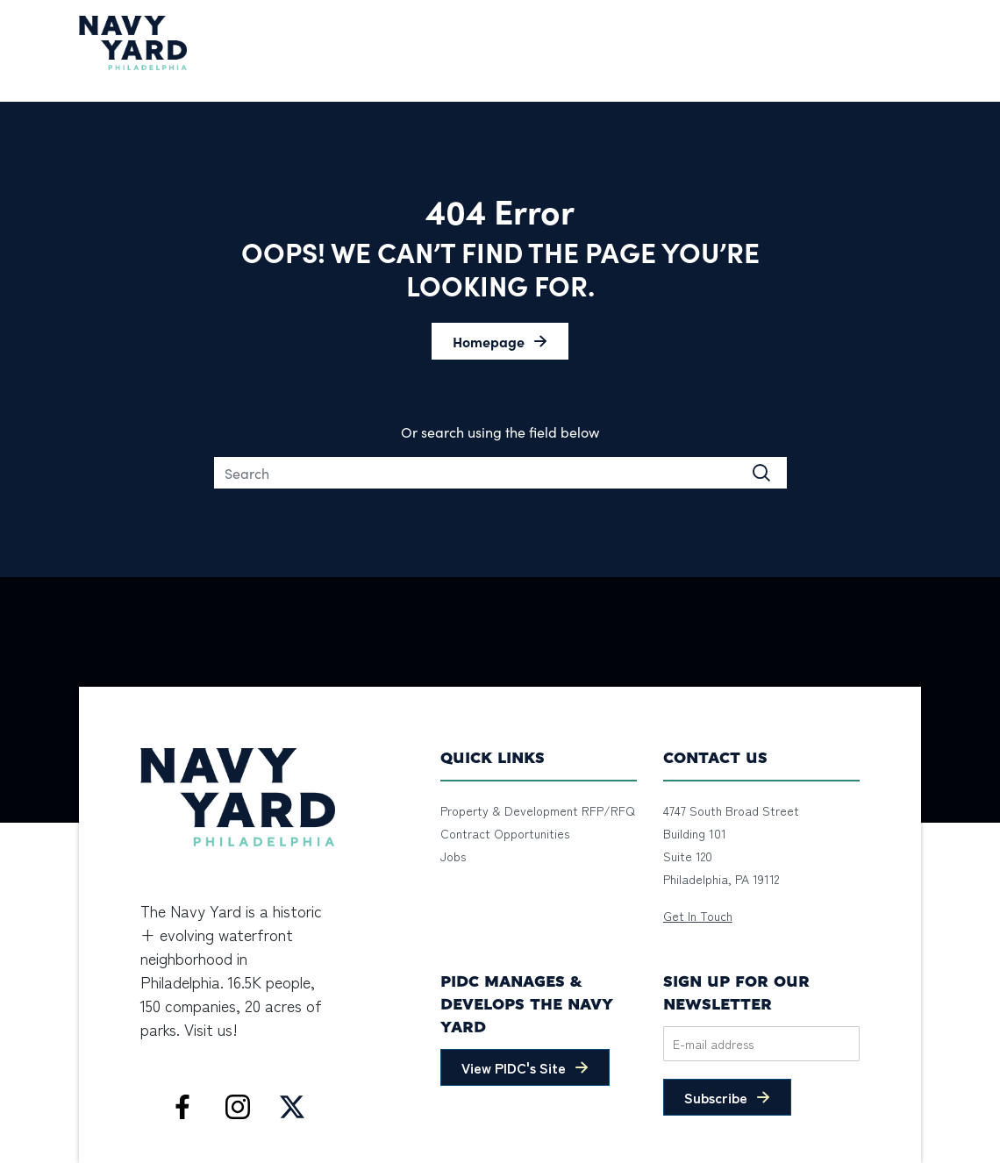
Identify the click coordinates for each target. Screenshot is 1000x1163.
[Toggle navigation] (910, 43)
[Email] (761, 1043)
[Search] (500, 472)
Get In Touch (697, 915)
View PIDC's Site (513, 1067)
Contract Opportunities (504, 833)
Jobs (453, 856)
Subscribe (715, 1097)
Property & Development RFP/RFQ (537, 810)
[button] (500, 341)
